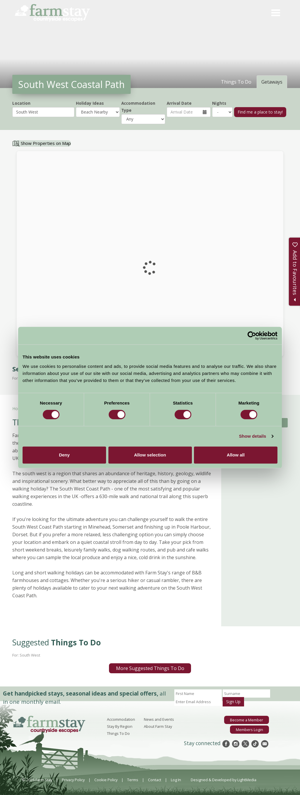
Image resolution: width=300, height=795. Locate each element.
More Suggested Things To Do (150, 668)
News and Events (159, 719)
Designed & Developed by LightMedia (223, 779)
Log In (176, 779)
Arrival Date (179, 103)
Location (21, 103)
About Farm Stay (158, 726)
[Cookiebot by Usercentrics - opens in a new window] (251, 335)
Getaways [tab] (271, 82)
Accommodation (121, 719)
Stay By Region (119, 726)
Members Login (249, 729)
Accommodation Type (138, 106)
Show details (252, 436)
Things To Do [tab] (236, 82)
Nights (219, 103)
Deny (64, 454)
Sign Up (233, 701)
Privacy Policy (73, 779)
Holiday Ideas (90, 103)
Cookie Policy (105, 779)
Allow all (236, 454)
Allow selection (150, 454)
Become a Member (246, 720)
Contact (154, 779)
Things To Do (118, 733)
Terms (132, 779)
